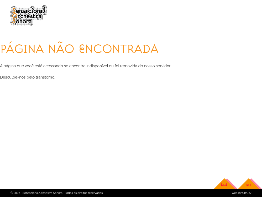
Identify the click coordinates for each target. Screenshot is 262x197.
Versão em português (236, 7)
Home (15, 34)
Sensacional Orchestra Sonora (30, 15)
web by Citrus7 (241, 193)
